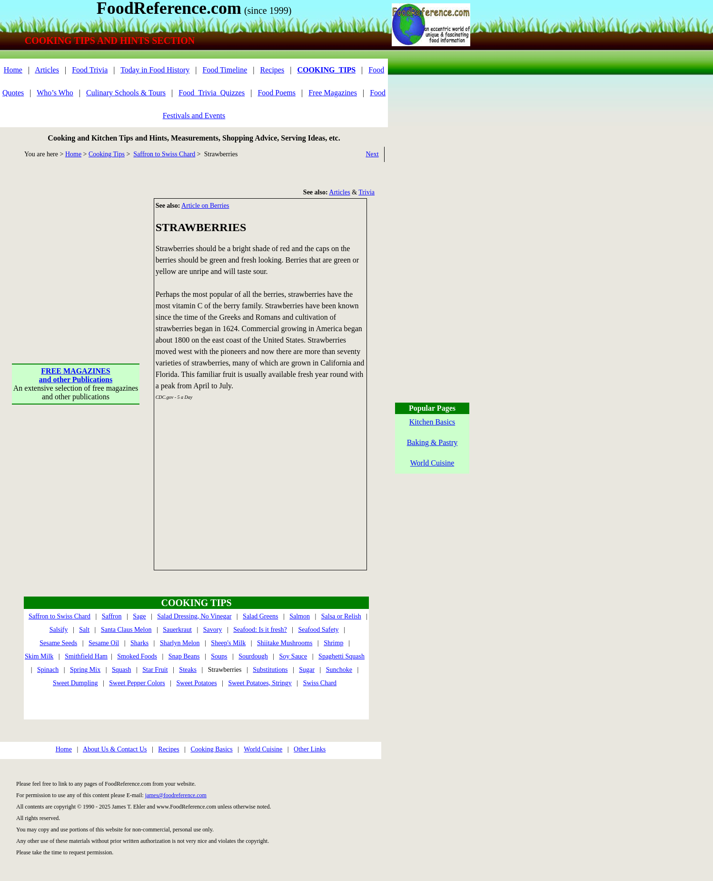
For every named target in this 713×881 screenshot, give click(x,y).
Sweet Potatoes (196, 683)
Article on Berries (205, 205)
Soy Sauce (293, 656)
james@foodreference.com (176, 795)
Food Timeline (225, 70)
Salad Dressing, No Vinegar (194, 616)
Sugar (307, 669)
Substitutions (270, 669)
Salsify (59, 629)
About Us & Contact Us (115, 749)
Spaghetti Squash (341, 656)
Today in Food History (154, 70)
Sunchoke (339, 669)
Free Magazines (332, 93)
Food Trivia (90, 70)
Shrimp (333, 643)
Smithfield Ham (86, 656)
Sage (139, 616)
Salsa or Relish (341, 616)
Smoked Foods (137, 656)
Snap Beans (184, 656)
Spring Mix (85, 669)
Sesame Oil (104, 643)
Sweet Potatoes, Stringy (259, 683)
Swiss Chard (320, 683)
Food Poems (276, 93)
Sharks (139, 643)
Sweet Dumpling (75, 683)
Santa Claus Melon (126, 629)
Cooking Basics (211, 749)
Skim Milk (39, 656)
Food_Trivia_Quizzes (211, 93)
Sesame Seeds (58, 643)
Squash (121, 669)
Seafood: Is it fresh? (260, 629)
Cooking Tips (107, 154)
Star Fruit (155, 669)
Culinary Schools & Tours (126, 93)
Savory (212, 629)
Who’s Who (55, 93)
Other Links (310, 749)
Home (13, 70)
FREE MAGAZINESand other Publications (75, 375)
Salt (84, 629)
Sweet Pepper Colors (137, 683)
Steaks (188, 669)
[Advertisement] (76, 257)
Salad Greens (260, 616)
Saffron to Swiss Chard (164, 154)
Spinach (48, 669)
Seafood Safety (318, 629)
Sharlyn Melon (180, 643)
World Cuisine (263, 749)
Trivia (366, 192)
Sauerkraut (177, 629)
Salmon (299, 616)
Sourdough (252, 656)
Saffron (112, 616)
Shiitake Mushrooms (284, 643)
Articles (47, 70)
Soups (219, 656)
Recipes (272, 70)
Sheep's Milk (228, 643)
